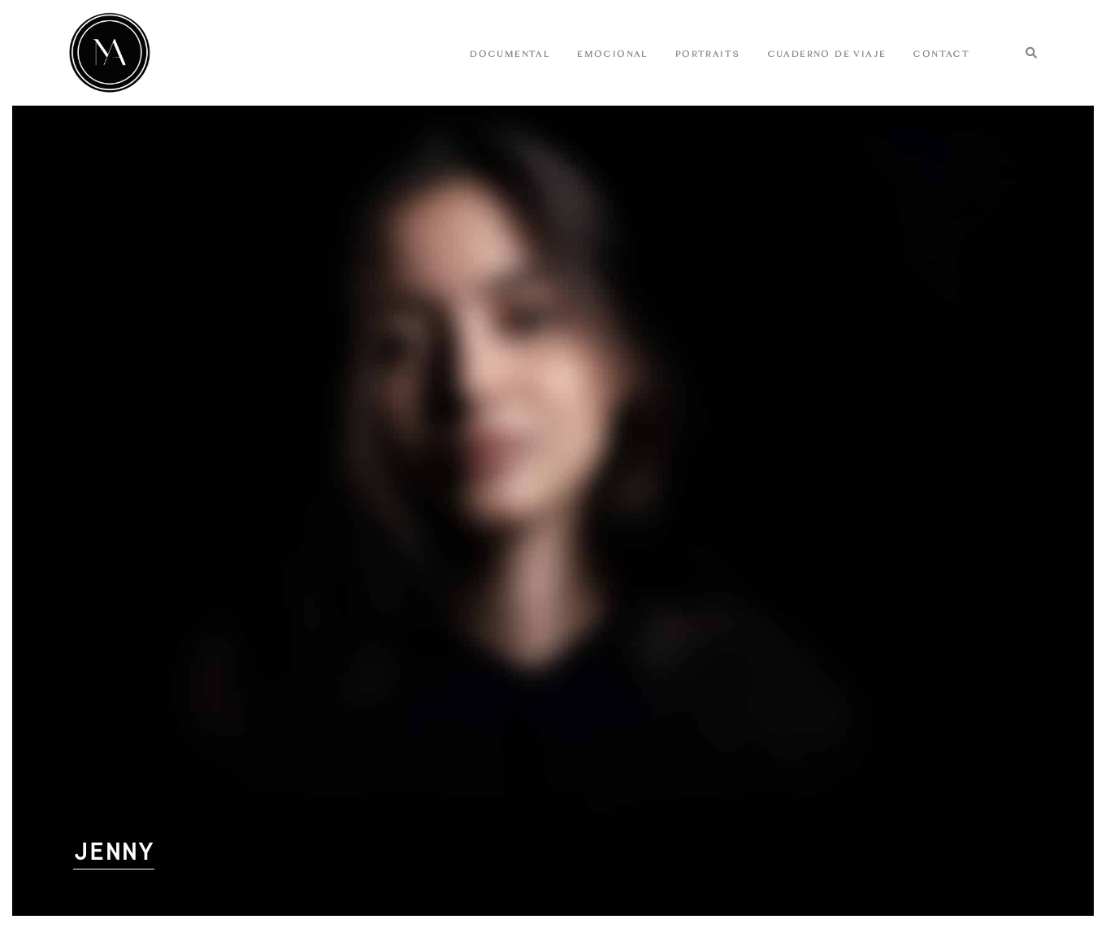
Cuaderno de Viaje (833, 53)
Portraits (715, 53)
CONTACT (948, 53)
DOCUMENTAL (517, 53)
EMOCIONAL (620, 53)
